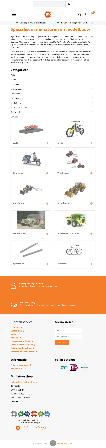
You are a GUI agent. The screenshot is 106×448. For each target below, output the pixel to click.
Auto (13, 75)
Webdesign (58, 443)
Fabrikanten (17, 368)
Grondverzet (16, 98)
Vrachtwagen (16, 89)
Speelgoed (15, 112)
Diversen (14, 117)
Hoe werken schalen (21, 341)
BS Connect (68, 443)
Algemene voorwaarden (22, 351)
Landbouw (15, 93)
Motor (13, 79)
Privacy (14, 334)
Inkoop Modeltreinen (21, 348)
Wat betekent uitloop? (22, 344)
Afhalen (15, 337)
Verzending (16, 330)
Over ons (15, 327)
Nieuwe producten (20, 365)
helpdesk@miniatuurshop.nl (24, 382)
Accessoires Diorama (19, 107)
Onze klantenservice (45, 305)
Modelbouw (16, 103)
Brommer (15, 84)
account (53, 286)
